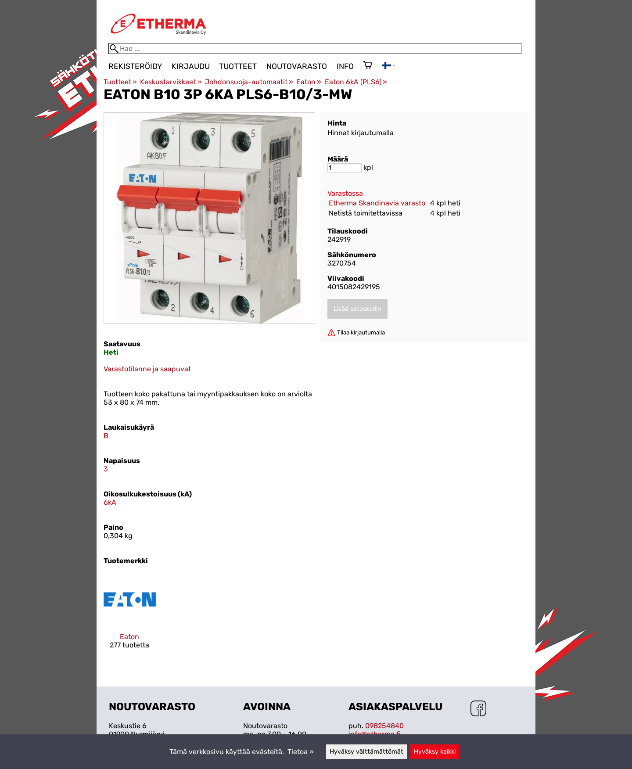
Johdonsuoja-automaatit (249, 82)
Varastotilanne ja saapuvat (147, 369)
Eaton (308, 82)
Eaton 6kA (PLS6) (356, 82)
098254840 (384, 726)
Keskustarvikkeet (170, 82)
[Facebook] (478, 709)
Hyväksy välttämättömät (366, 751)
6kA (110, 502)
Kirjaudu (191, 66)
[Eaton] (130, 618)
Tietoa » (300, 751)
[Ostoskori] (367, 66)
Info (345, 66)
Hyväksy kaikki (435, 751)
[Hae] (314, 48)
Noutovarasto (296, 66)
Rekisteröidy (135, 66)
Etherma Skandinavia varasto (377, 203)
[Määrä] (344, 167)
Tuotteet (238, 66)
